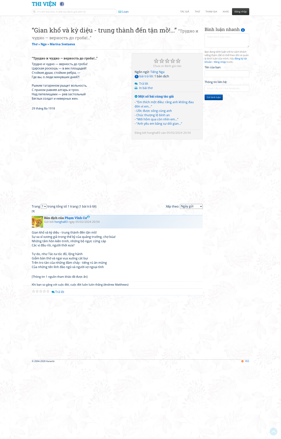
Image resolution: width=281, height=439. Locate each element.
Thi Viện (44, 3)
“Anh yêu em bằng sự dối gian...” (159, 176)
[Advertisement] (140, 44)
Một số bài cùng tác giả (154, 149)
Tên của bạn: (213, 120)
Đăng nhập (240, 11)
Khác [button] (226, 11)
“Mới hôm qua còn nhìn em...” (157, 172)
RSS (245, 435)
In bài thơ (146, 141)
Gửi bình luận (214, 150)
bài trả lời (144, 129)
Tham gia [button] (211, 11)
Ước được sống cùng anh (154, 163)
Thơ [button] (197, 11)
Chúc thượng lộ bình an (153, 168)
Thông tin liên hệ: (216, 135)
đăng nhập (220, 114)
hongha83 (153, 185)
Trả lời (143, 136)
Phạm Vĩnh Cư (77, 292)
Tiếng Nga (157, 125)
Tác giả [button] (184, 11)
